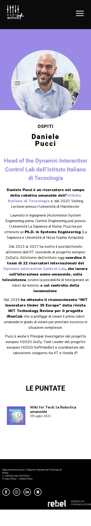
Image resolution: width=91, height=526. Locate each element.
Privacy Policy (9, 478)
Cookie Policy (25, 478)
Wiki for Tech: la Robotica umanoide (53, 409)
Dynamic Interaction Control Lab (34, 268)
